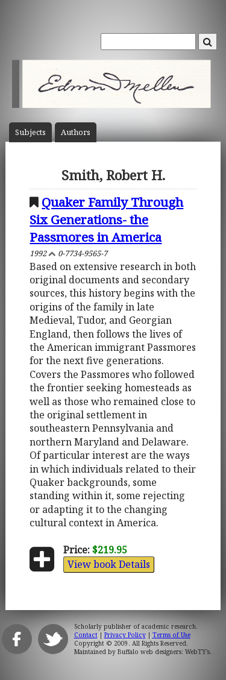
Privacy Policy (125, 635)
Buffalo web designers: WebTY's (164, 651)
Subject (30, 132)
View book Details (108, 564)
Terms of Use (171, 635)
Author (75, 132)
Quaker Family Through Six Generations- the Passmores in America (106, 219)
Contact (86, 635)
